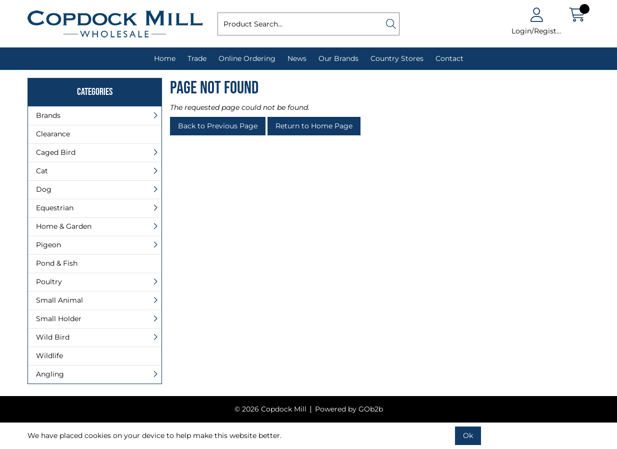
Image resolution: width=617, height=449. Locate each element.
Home (165, 58)
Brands (48, 115)
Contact (450, 58)
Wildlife (49, 355)
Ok (468, 435)
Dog (44, 189)
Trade (197, 58)
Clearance (53, 133)
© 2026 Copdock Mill (270, 409)
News (297, 58)
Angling (50, 374)
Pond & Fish (57, 263)
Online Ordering (247, 58)
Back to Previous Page (218, 125)
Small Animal (59, 300)
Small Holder (59, 318)
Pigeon (48, 244)
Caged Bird (56, 152)
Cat (42, 170)
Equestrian (55, 207)
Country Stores (397, 58)
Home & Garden (64, 226)
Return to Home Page (314, 125)
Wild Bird (53, 337)
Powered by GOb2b (349, 409)
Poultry (49, 281)
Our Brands (338, 58)
